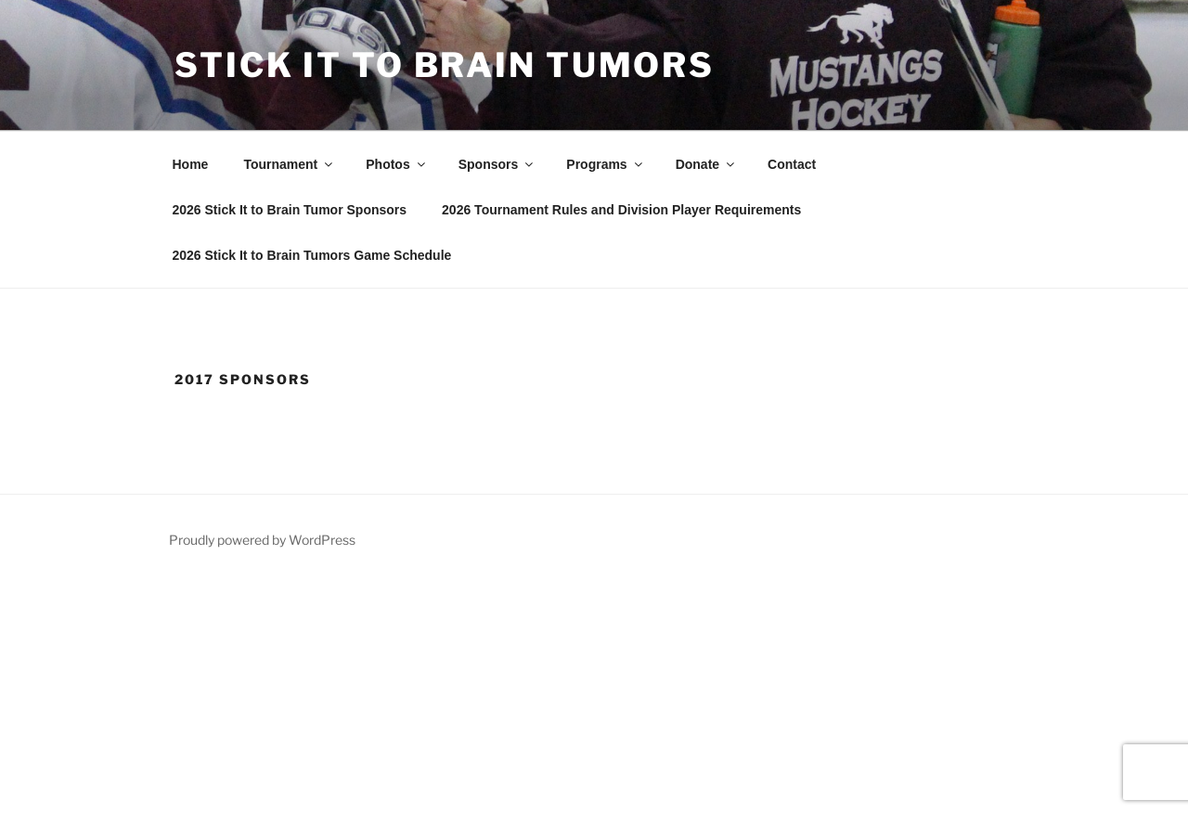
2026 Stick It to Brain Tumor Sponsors (290, 209)
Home (191, 164)
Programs (605, 164)
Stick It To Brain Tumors (444, 65)
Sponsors (497, 164)
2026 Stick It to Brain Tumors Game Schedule (312, 255)
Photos (396, 164)
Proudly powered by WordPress (262, 540)
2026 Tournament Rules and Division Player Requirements (621, 209)
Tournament (289, 164)
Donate (706, 164)
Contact (792, 164)
